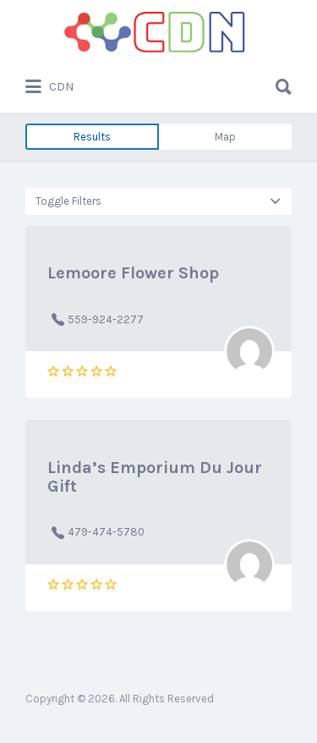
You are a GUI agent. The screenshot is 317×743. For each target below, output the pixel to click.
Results (92, 136)
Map (225, 136)
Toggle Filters (68, 201)
